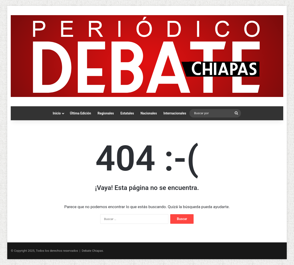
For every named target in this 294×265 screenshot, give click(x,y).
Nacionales (149, 113)
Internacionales (174, 113)
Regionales (106, 113)
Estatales (127, 113)
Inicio (57, 113)
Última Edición (80, 113)
